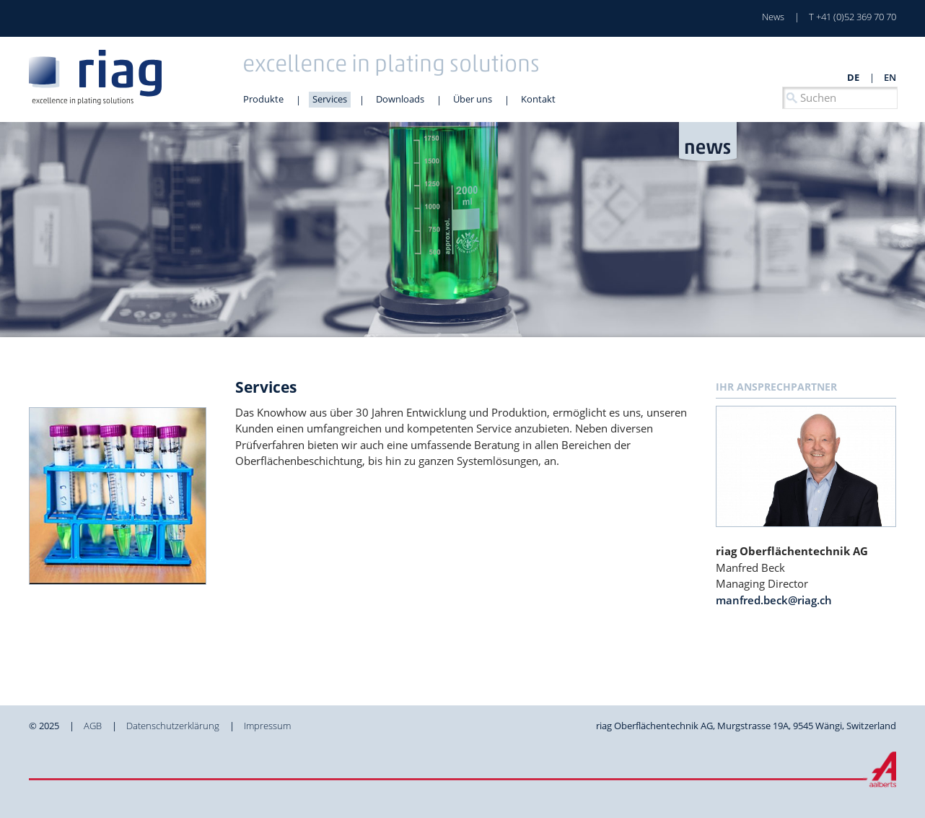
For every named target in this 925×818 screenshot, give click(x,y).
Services (329, 98)
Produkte (263, 98)
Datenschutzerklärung (172, 725)
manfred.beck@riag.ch (774, 600)
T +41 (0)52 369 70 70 (852, 16)
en (890, 77)
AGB (93, 725)
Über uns (472, 98)
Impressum (267, 725)
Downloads (400, 98)
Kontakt (538, 98)
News (773, 16)
